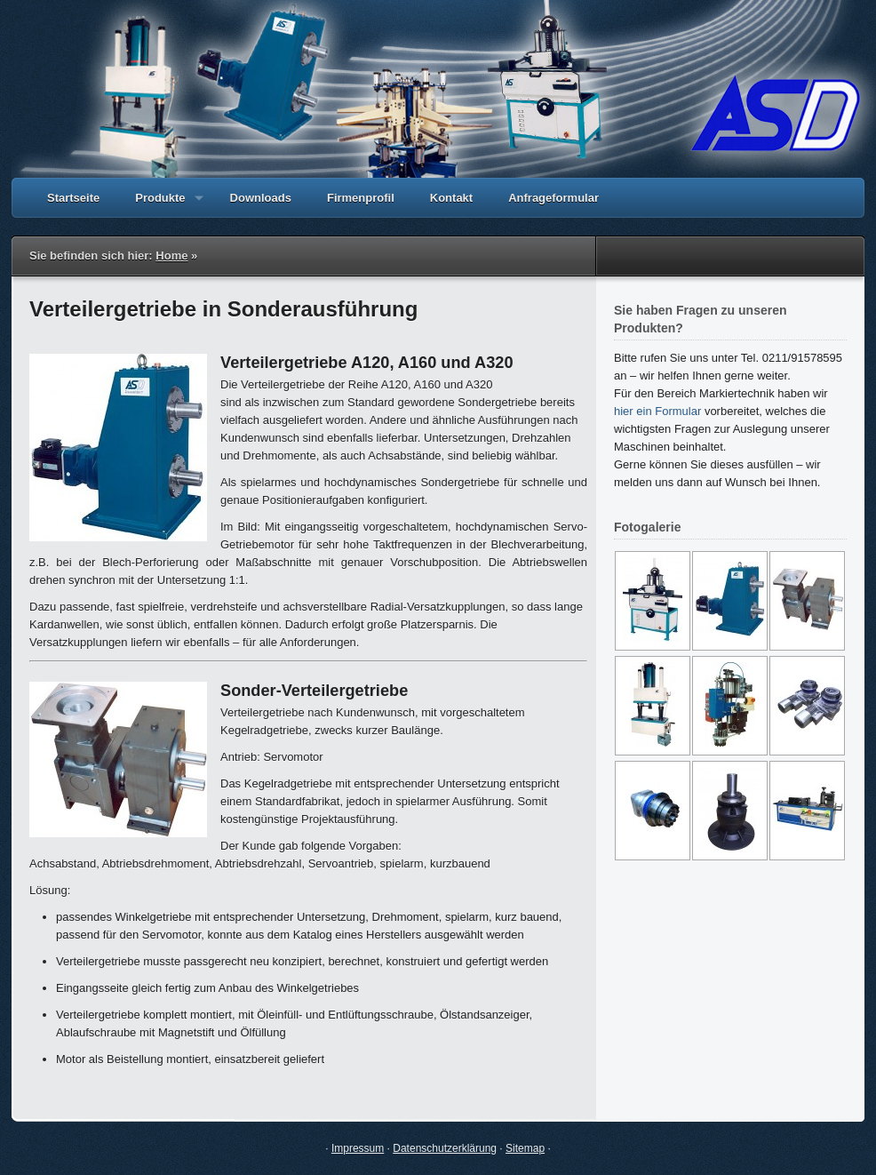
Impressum (357, 1148)
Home (171, 255)
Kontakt (451, 197)
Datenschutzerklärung (445, 1148)
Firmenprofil (360, 197)
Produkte (160, 204)
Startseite (73, 197)
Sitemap (525, 1148)
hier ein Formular (657, 411)
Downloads (260, 197)
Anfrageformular (553, 197)
